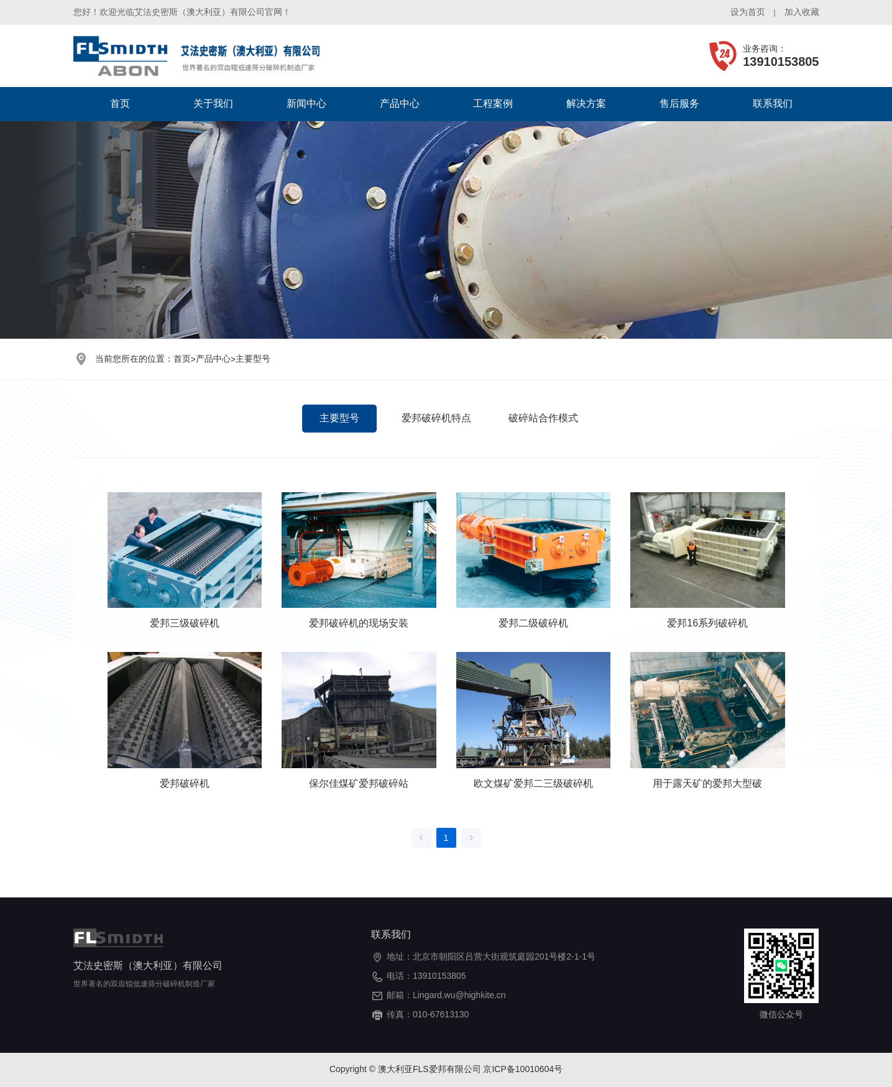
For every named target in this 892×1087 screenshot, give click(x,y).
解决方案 (586, 103)
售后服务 (679, 103)
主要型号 (253, 359)
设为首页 (747, 12)
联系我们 (773, 103)
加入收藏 (801, 12)
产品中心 (400, 103)
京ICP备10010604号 (523, 1069)
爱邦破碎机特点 (436, 418)
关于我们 (213, 103)
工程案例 (493, 103)
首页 (120, 103)
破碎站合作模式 (543, 418)
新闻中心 (306, 103)
